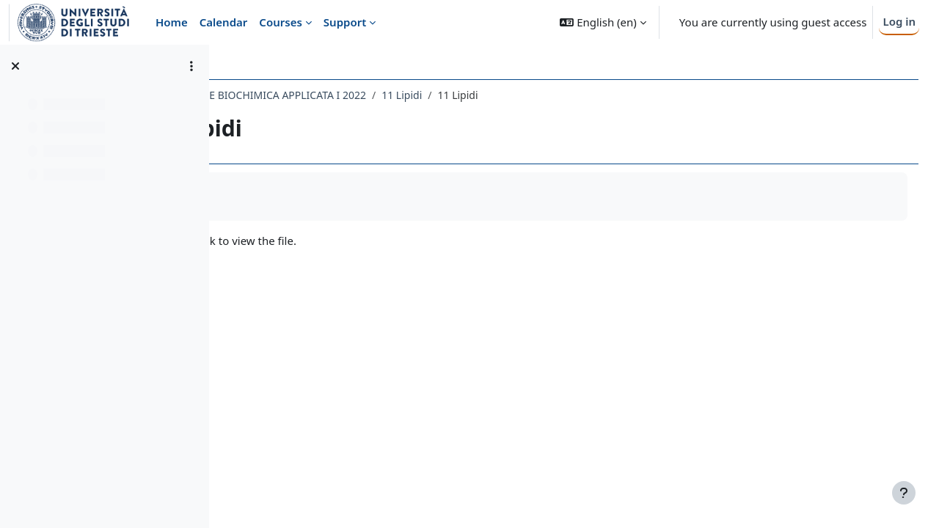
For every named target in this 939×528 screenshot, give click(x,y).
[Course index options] (191, 66)
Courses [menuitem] (280, 22)
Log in (899, 21)
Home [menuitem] (172, 22)
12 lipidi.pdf (294, 240)
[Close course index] (15, 66)
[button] (602, 22)
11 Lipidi (532, 95)
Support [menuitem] (345, 22)
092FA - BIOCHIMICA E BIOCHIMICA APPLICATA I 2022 (367, 95)
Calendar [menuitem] (224, 22)
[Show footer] (904, 493)
